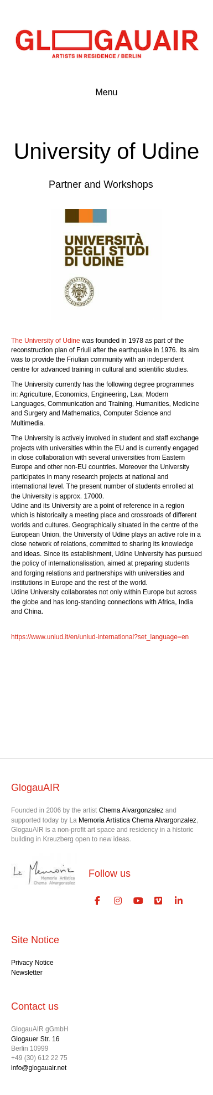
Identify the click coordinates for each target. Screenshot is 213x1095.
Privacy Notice (32, 963)
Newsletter (27, 972)
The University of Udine (45, 341)
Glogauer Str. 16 (35, 1039)
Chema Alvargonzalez (131, 810)
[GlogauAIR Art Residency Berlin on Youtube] (138, 902)
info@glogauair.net (38, 1068)
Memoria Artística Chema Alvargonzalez (137, 820)
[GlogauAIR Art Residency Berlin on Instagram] (118, 902)
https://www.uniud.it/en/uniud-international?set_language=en (100, 637)
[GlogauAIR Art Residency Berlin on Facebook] (97, 902)
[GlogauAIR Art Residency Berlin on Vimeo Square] (159, 902)
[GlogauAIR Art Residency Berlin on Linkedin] (179, 902)
